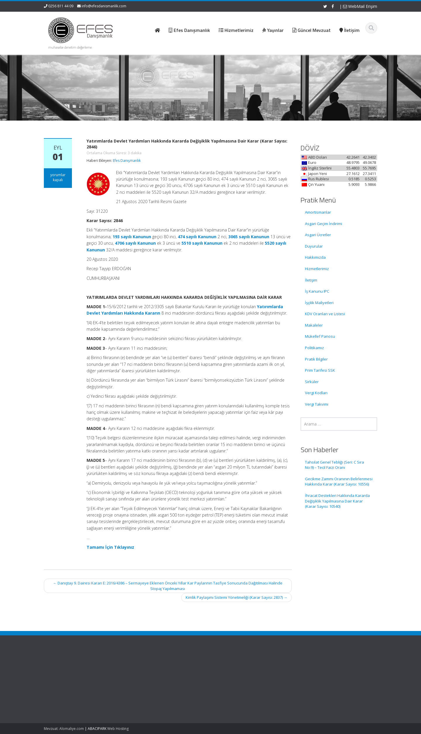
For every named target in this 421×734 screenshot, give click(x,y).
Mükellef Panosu (320, 336)
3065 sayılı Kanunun (248, 236)
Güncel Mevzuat (232, 684)
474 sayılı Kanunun (197, 236)
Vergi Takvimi (316, 404)
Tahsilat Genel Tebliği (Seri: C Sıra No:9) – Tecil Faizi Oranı (334, 464)
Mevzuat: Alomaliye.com (64, 728)
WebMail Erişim (360, 6)
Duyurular (314, 246)
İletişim (311, 280)
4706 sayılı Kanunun (135, 243)
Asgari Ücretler (318, 234)
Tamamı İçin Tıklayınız (110, 547)
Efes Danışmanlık (127, 160)
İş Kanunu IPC (317, 291)
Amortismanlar (318, 212)
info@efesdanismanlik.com (104, 6)
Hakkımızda (315, 257)
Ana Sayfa (227, 667)
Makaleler (314, 325)
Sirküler (312, 381)
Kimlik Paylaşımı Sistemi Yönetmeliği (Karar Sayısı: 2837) (236, 597)
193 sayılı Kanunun (132, 236)
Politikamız (314, 347)
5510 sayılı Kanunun (202, 243)
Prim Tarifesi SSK (320, 370)
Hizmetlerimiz (317, 268)
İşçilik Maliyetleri (319, 302)
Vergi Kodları (316, 392)
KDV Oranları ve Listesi (325, 313)
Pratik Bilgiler (316, 359)
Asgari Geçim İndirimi (323, 223)
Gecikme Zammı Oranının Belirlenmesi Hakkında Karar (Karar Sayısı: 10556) (338, 481)
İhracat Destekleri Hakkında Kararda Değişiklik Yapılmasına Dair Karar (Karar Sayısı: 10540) (337, 501)
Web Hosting (118, 728)
